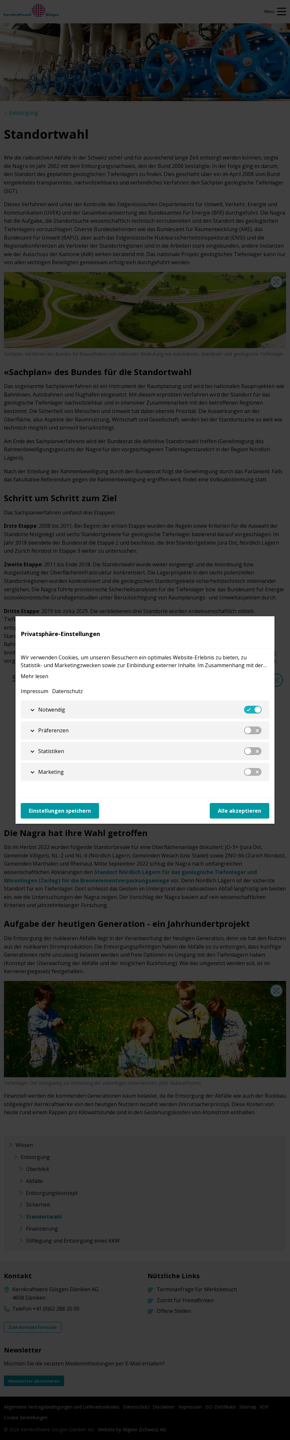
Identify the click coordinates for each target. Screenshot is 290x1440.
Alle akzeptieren (239, 810)
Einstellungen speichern (60, 810)
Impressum (34, 691)
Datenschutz (67, 691)
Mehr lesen (34, 676)
